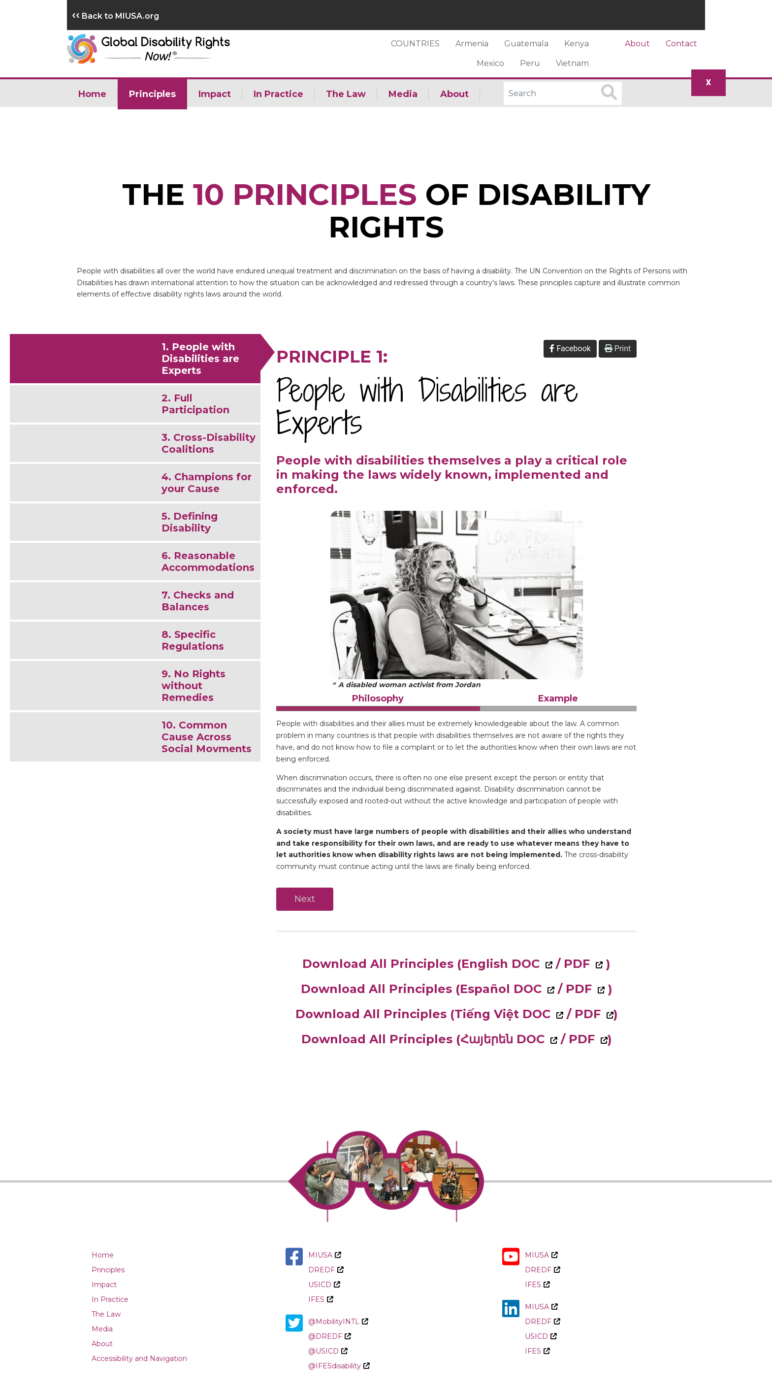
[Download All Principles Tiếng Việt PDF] (608, 1014)
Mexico (490, 63)
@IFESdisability (338, 1365)
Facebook (569, 348)
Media (403, 94)
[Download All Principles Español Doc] (534, 989)
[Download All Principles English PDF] (598, 964)
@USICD (327, 1351)
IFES (320, 1299)
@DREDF (329, 1336)
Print (618, 348)
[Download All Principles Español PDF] (600, 989)
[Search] (563, 93)
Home (92, 94)
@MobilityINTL (338, 1321)
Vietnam (572, 63)
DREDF (325, 1269)
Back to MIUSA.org (115, 16)
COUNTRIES (415, 43)
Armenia (471, 43)
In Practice (278, 94)
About (637, 43)
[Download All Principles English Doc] (532, 964)
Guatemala (526, 43)
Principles (152, 94)
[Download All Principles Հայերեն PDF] (603, 1039)
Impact (214, 94)
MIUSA (324, 1255)
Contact (681, 43)
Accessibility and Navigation (139, 1358)
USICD (324, 1284)
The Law (346, 94)
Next (304, 899)
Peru (530, 63)
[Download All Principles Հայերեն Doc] (536, 1039)
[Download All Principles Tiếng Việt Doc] (542, 1014)
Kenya (576, 43)
